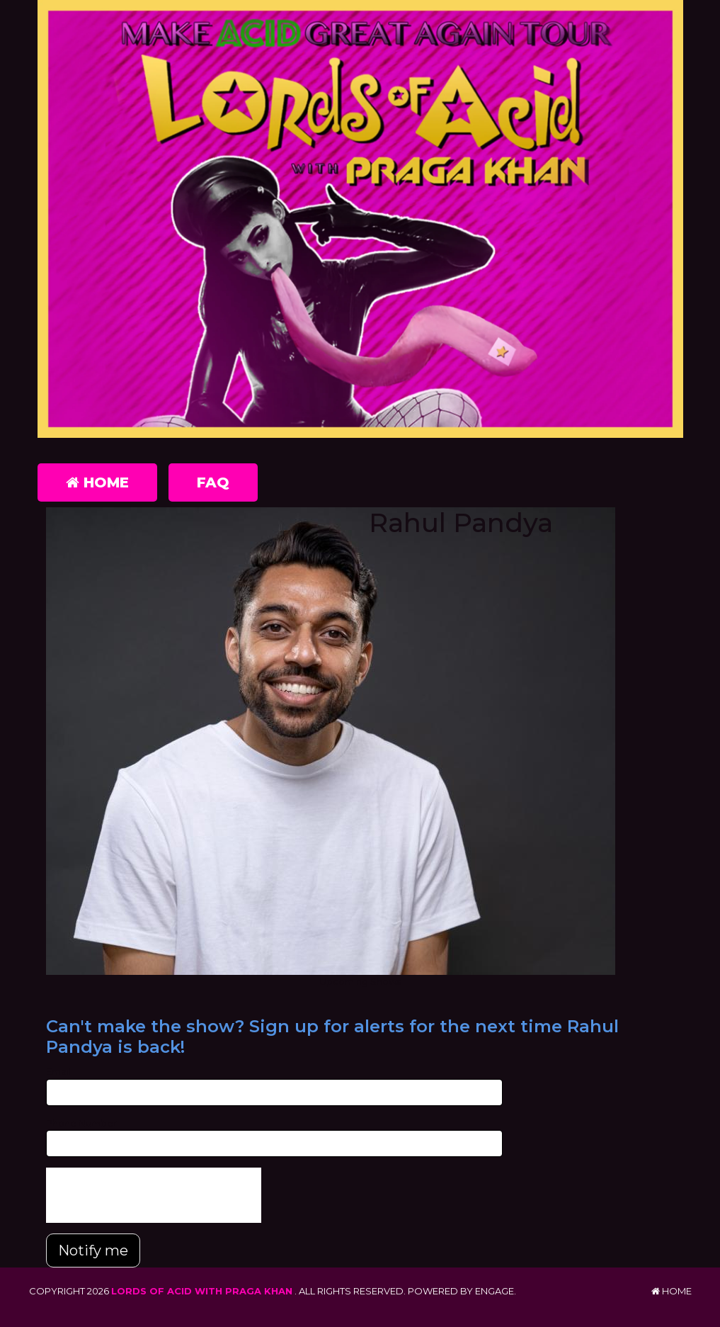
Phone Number (81, 1123)
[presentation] (153, 1195)
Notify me (93, 1250)
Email (58, 1071)
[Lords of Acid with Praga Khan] (360, 222)
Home (97, 482)
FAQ (213, 482)
